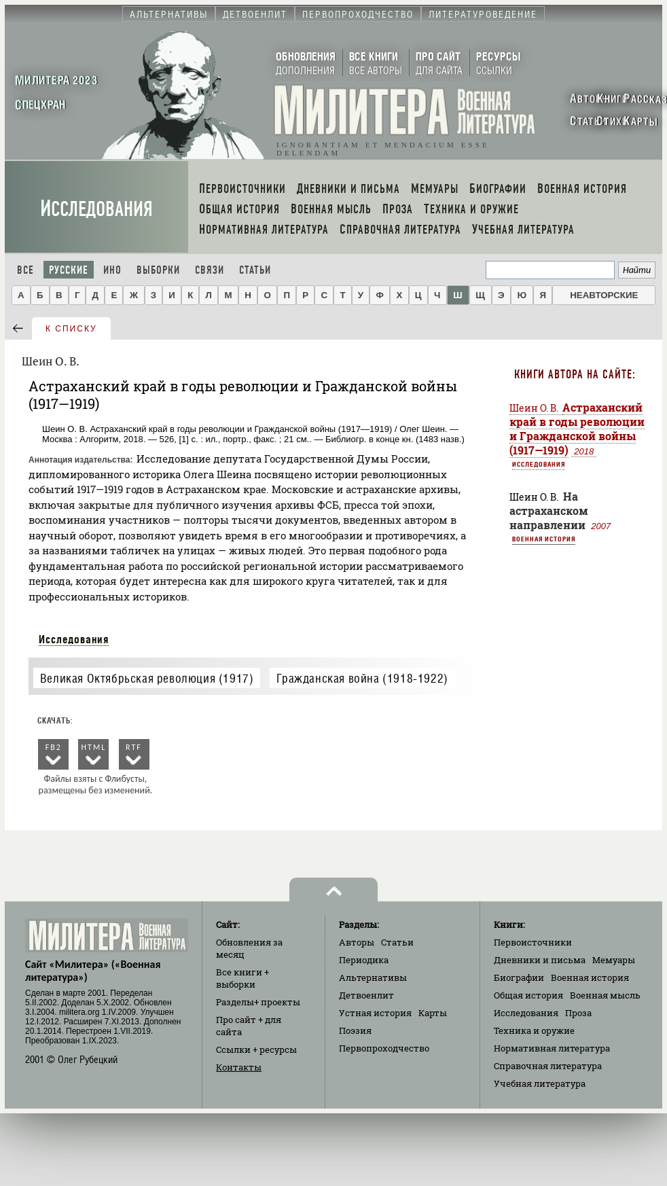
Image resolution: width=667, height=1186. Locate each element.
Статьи (255, 270)
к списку (71, 329)
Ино (112, 270)
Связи (209, 270)
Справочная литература (548, 1066)
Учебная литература (539, 1083)
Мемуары (613, 960)
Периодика (364, 960)
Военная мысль (605, 995)
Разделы (258, 1002)
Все (25, 270)
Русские (68, 270)
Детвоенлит (366, 995)
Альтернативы (373, 977)
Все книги (242, 978)
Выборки (158, 270)
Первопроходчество (384, 1048)
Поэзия (355, 1030)
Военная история (543, 539)
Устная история (375, 1013)
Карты (432, 1013)
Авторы (356, 942)
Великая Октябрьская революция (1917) (147, 678)
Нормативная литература (552, 1048)
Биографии (519, 977)
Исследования (96, 208)
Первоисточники (533, 942)
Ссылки (256, 1049)
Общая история (528, 995)
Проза (578, 1013)
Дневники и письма (539, 960)
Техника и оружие (534, 1030)
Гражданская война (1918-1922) (362, 678)
